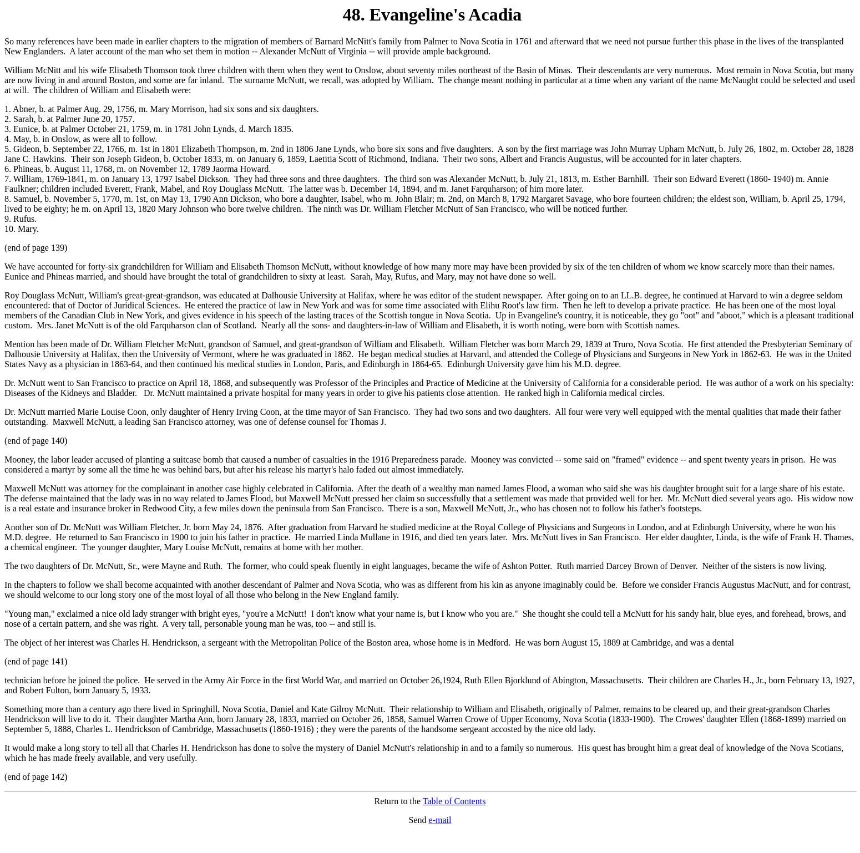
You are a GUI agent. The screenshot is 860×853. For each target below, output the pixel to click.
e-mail (440, 820)
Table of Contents (454, 801)
